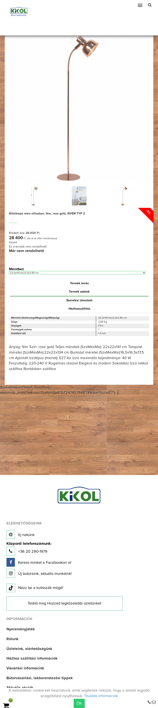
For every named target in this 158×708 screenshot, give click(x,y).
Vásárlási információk (25, 668)
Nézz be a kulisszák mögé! (34, 588)
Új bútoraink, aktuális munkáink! (39, 573)
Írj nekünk (20, 534)
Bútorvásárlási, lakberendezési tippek (39, 678)
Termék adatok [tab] (79, 291)
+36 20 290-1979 (28, 549)
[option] (34, 196)
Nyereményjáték (20, 629)
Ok (79, 703)
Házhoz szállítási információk (32, 658)
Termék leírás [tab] (79, 283)
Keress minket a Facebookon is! (38, 562)
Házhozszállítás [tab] (79, 308)
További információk (101, 696)
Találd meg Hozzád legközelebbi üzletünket (64, 603)
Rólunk (12, 639)
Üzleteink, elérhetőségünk (29, 649)
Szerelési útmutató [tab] (79, 300)
